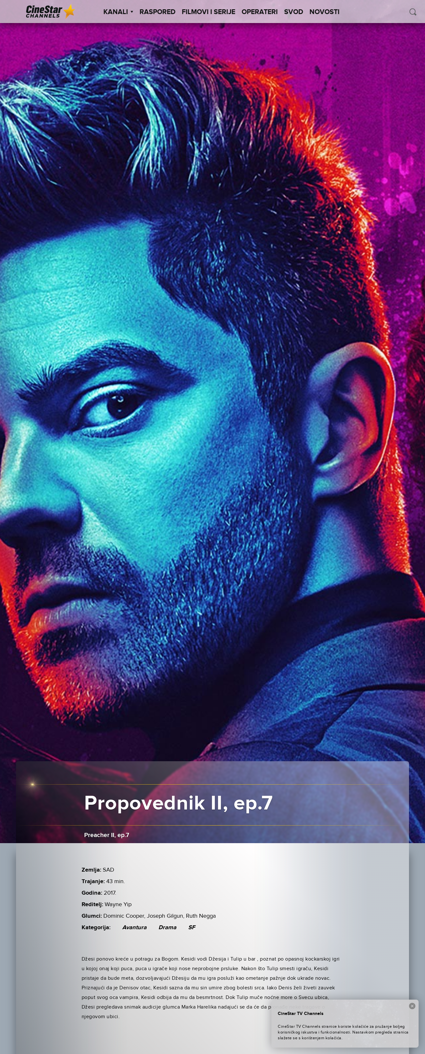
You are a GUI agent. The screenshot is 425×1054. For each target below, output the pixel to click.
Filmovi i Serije (208, 12)
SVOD (293, 12)
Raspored (157, 12)
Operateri (260, 12)
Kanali (118, 12)
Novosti (324, 12)
